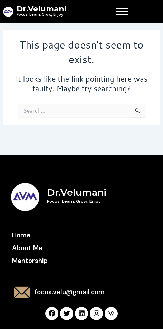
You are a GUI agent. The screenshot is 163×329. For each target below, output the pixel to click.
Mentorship (30, 260)
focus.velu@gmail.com (70, 292)
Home (21, 235)
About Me (27, 248)
